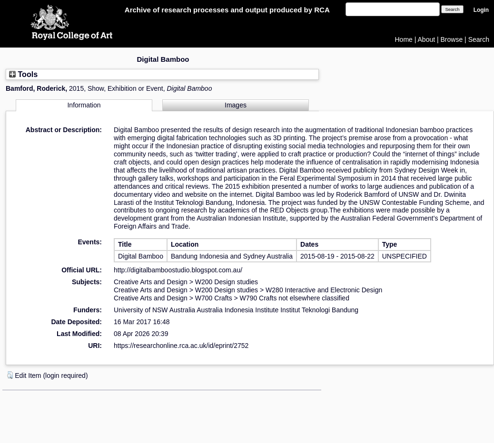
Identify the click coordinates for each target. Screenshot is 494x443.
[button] (10, 375)
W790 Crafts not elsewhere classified (294, 298)
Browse (452, 39)
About (426, 39)
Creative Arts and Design (151, 282)
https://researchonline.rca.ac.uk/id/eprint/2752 (181, 345)
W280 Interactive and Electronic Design (324, 290)
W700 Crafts (213, 298)
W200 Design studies (226, 282)
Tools (23, 74)
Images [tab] (236, 105)
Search (478, 39)
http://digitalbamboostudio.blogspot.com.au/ (178, 270)
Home (404, 39)
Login (481, 10)
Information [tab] (83, 105)
